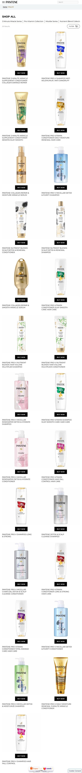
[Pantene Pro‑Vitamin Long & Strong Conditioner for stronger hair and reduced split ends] (61, 561)
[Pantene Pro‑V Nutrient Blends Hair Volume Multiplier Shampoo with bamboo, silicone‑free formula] (21, 334)
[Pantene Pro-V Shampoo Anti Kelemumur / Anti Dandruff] (61, 50)
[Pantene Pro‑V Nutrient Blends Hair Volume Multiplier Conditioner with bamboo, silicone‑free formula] (61, 334)
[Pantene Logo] (12, 2)
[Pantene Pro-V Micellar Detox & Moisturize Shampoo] (21, 675)
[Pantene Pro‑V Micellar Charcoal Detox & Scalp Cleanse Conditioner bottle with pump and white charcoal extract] (21, 561)
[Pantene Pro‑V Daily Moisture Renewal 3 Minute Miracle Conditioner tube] (61, 675)
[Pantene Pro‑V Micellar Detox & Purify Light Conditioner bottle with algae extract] (61, 618)
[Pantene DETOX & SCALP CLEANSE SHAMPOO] (61, 506)
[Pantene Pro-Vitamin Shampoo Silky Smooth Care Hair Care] (61, 391)
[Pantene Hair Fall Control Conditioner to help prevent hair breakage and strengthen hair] (61, 448)
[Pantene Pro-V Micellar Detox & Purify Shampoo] (61, 164)
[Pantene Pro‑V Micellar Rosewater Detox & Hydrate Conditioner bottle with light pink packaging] (21, 448)
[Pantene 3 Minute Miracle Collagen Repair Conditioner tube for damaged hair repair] (21, 50)
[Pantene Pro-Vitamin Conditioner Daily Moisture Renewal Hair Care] (61, 107)
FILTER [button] (73, 26)
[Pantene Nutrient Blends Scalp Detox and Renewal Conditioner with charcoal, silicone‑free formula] (21, 219)
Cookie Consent (75, 771)
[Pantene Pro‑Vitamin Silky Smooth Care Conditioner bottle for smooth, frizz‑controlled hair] (61, 277)
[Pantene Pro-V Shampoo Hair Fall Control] (21, 733)
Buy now (21, 73)
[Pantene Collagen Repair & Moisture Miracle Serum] (21, 164)
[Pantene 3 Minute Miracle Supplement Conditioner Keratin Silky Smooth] (21, 107)
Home (5, 7)
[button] (12, 21)
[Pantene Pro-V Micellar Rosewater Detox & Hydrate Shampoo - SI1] (21, 391)
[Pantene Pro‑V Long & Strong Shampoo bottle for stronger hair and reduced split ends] (21, 506)
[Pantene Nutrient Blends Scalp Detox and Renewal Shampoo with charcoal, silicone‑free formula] (61, 219)
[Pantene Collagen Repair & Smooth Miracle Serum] (21, 277)
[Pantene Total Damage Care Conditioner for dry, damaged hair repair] (21, 618)
